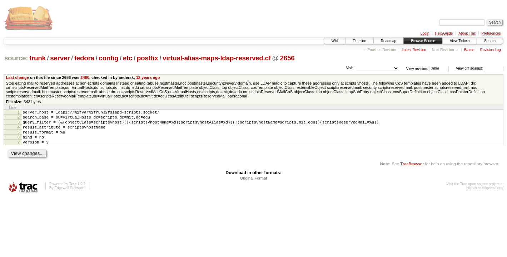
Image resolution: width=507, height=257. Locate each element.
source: (16, 58)
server (60, 58)
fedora (84, 58)
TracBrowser (412, 171)
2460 (84, 77)
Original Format (253, 185)
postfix (147, 58)
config (108, 58)
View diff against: (479, 68)
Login (425, 33)
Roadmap (388, 41)
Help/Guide (444, 33)
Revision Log (490, 50)
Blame (469, 50)
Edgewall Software (69, 195)
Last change (17, 77)
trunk (37, 58)
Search (490, 41)
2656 (287, 58)
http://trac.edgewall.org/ (484, 195)
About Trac (467, 33)
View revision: (417, 68)
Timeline (359, 41)
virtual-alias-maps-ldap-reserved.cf (217, 58)
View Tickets (459, 41)
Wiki (334, 41)
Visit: (350, 68)
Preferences (491, 33)
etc (127, 58)
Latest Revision (414, 50)
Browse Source (423, 41)
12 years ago (148, 77)
